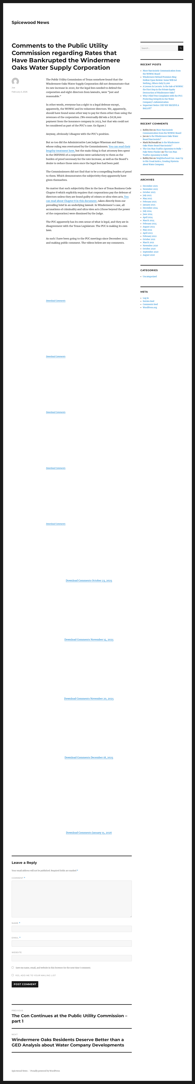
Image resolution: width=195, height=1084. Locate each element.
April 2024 (148, 217)
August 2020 (149, 255)
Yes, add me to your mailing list (34, 975)
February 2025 (150, 201)
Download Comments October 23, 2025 (89, 580)
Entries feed (148, 301)
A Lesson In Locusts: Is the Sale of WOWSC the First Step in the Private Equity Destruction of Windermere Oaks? (163, 89)
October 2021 (149, 239)
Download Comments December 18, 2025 (89, 757)
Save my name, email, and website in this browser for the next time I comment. (53, 968)
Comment (18, 878)
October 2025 (149, 192)
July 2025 (147, 195)
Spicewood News (30, 22)
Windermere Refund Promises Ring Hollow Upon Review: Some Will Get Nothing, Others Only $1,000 (160, 80)
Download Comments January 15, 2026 (89, 832)
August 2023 (149, 227)
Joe (13, 87)
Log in (146, 298)
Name (16, 923)
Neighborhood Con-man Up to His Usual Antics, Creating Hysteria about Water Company (163, 161)
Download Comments (55, 301)
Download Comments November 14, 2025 (89, 639)
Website (17, 952)
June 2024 (147, 214)
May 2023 (147, 230)
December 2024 (150, 208)
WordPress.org (150, 307)
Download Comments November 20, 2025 (89, 698)
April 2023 (148, 233)
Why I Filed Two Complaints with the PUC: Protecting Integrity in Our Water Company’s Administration (163, 99)
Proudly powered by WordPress (45, 1071)
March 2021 (148, 242)
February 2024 (150, 223)
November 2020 (150, 245)
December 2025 (150, 186)
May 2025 (147, 198)
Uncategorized (150, 276)
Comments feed (150, 304)
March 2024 (148, 220)
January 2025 (149, 205)
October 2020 (149, 248)
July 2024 (147, 211)
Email (16, 937)
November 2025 (150, 189)
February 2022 (150, 236)
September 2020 (150, 252)
